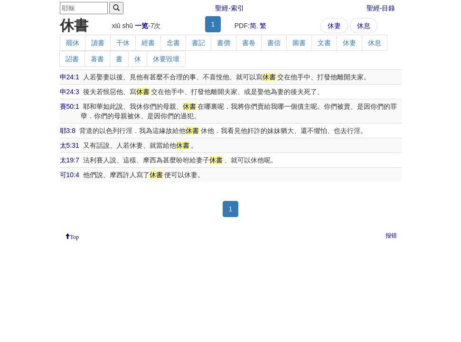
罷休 (72, 43)
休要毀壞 (166, 59)
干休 (123, 43)
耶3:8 (67, 130)
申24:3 (69, 91)
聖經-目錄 (381, 8)
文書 (324, 43)
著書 (97, 59)
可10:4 (69, 175)
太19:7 (69, 160)
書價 (223, 43)
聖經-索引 (229, 8)
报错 (391, 235)
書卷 (248, 43)
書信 (274, 43)
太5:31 (69, 145)
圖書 (299, 43)
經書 (148, 43)
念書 (173, 43)
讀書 (97, 43)
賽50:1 (69, 106)
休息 (363, 25)
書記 (198, 43)
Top (74, 236)
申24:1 (69, 77)
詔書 (72, 59)
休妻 (334, 25)
